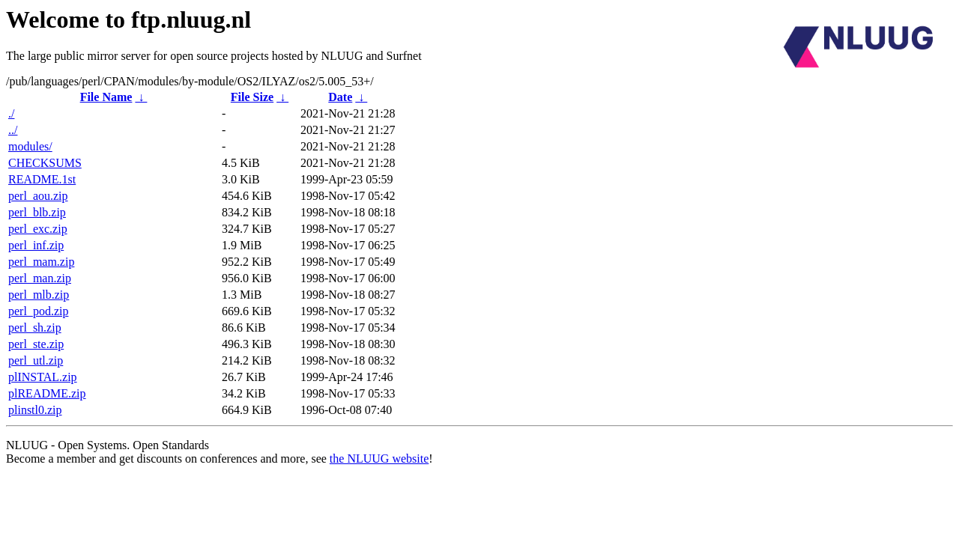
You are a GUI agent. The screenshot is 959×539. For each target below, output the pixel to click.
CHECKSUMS (45, 162)
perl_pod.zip (38, 311)
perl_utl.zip (35, 360)
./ (11, 113)
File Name (106, 97)
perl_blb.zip (37, 212)
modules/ (30, 146)
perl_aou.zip (38, 195)
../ (12, 130)
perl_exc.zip (37, 228)
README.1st (42, 179)
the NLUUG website (379, 458)
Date (340, 97)
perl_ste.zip (36, 344)
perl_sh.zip (34, 327)
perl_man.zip (39, 278)
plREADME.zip (47, 393)
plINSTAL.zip (42, 377)
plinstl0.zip (35, 410)
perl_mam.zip (41, 261)
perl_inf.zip (36, 245)
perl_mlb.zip (38, 294)
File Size (252, 97)
